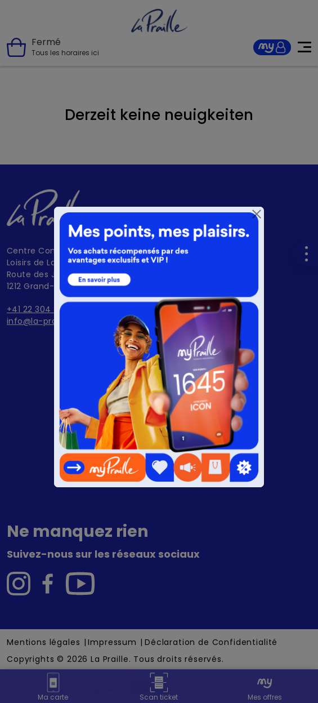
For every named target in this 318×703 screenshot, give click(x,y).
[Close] (257, 214)
